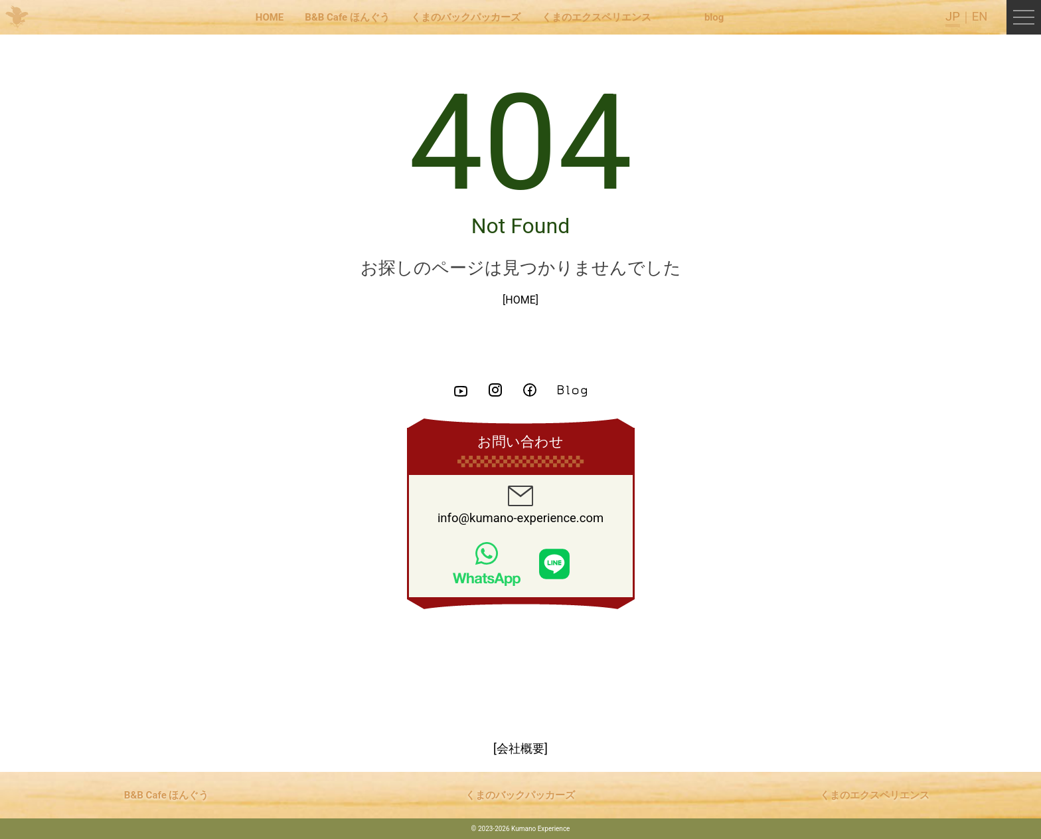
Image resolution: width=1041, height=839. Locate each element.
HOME (270, 17)
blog (714, 17)
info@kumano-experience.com (520, 505)
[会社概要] (520, 748)
